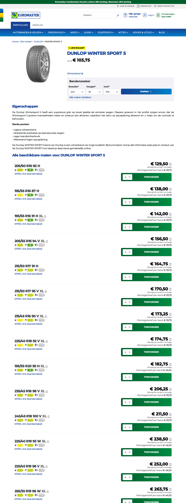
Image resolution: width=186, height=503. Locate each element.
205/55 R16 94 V (30, 241)
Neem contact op (164, 6)
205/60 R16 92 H (27, 166)
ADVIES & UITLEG (142, 32)
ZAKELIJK (37, 25)
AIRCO (73, 32)
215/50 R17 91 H (26, 266)
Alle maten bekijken (80, 97)
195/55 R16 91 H (29, 216)
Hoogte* (91, 86)
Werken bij (144, 6)
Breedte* (74, 86)
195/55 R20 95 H (30, 366)
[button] (19, 170)
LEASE (87, 32)
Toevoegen (151, 177)
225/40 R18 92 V (30, 341)
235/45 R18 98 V (30, 391)
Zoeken (144, 91)
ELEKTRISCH (105, 32)
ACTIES (122, 32)
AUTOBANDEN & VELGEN (27, 32)
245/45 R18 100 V (31, 416)
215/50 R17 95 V (30, 291)
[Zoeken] (98, 15)
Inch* (107, 86)
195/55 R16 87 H (27, 191)
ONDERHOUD (55, 32)
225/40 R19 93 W (31, 441)
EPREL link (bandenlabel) (28, 174)
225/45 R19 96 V (30, 466)
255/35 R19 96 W (31, 491)
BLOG (162, 32)
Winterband (75, 73)
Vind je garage (125, 6)
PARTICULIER (20, 25)
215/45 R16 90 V (30, 316)
